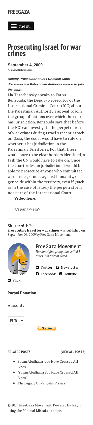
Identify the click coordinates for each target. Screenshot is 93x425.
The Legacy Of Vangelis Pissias (41, 383)
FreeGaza (19, 12)
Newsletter (67, 267)
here (31, 198)
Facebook (46, 273)
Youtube (68, 273)
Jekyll (76, 405)
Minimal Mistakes (36, 410)
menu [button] (21, 26)
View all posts (73, 352)
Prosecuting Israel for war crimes (44, 50)
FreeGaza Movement (55, 235)
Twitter (44, 267)
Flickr (15, 280)
